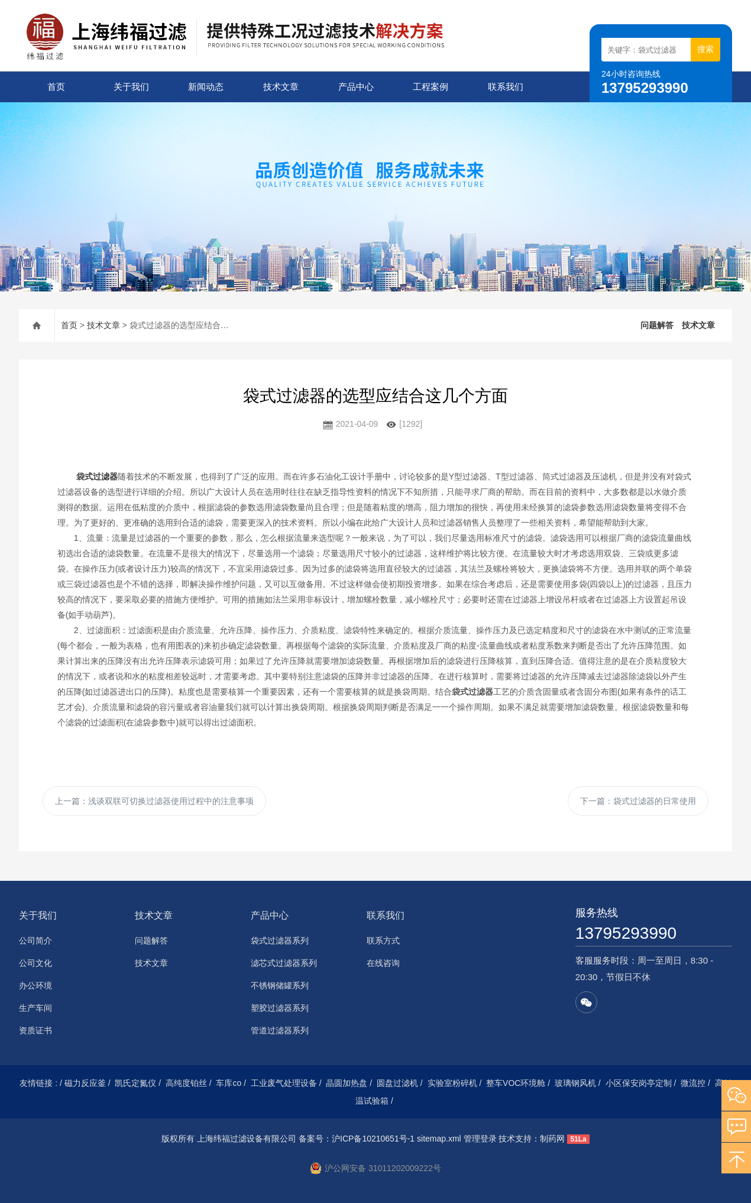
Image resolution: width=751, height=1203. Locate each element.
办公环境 (35, 985)
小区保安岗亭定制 (639, 1083)
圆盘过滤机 (397, 1083)
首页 (56, 87)
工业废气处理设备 (284, 1083)
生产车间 (35, 1008)
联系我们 (505, 87)
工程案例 (430, 87)
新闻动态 (206, 87)
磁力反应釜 (85, 1083)
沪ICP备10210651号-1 (373, 1138)
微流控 (693, 1083)
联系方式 (383, 940)
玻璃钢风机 (575, 1083)
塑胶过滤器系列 (280, 1008)
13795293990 (625, 933)
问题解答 (657, 325)
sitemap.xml (439, 1138)
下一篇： (638, 801)
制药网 (552, 1138)
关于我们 (131, 87)
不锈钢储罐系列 (280, 985)
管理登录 (480, 1138)
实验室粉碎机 (452, 1083)
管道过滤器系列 (280, 1030)
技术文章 (281, 87)
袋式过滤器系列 (280, 940)
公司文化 (35, 963)
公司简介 (35, 940)
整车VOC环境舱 (515, 1083)
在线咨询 (383, 963)
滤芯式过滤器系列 (284, 963)
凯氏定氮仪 (135, 1083)
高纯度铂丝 (186, 1083)
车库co (228, 1083)
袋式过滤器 (97, 476)
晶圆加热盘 (346, 1083)
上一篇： (154, 801)
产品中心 (356, 87)
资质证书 (35, 1030)
